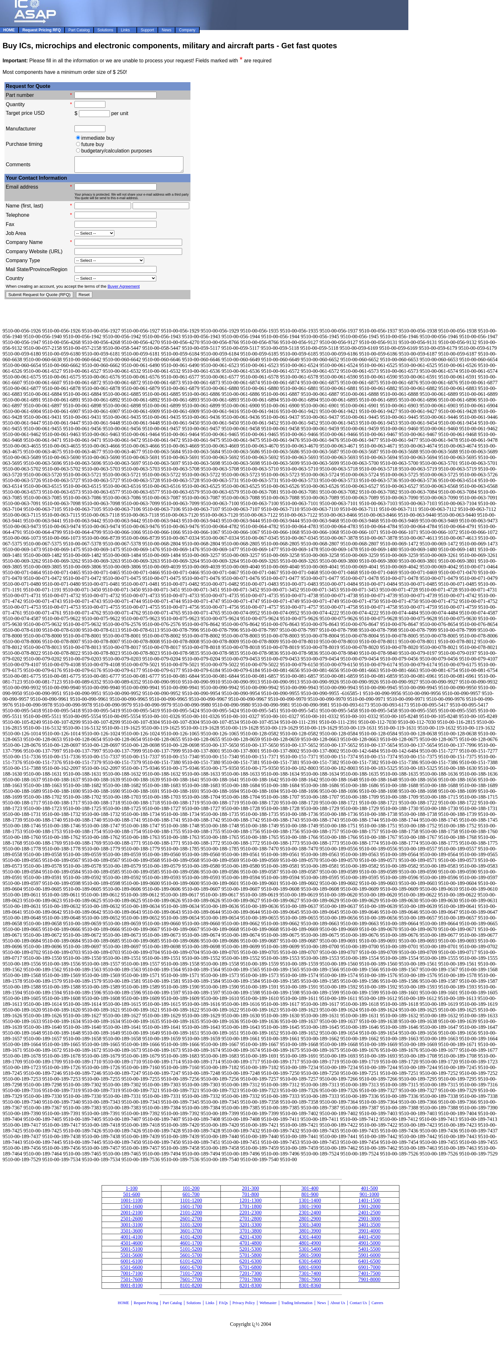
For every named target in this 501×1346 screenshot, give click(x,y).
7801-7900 (310, 1282)
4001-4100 (131, 1239)
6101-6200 (191, 1264)
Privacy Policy (244, 1305)
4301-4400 (310, 1239)
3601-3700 (191, 1233)
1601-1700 (191, 1209)
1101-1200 (191, 1203)
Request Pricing (146, 1305)
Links (209, 1305)
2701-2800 (250, 1221)
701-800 (250, 1197)
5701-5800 (250, 1258)
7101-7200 (191, 1276)
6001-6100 (131, 1264)
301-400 (309, 1191)
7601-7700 (191, 1282)
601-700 (190, 1197)
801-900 (309, 1197)
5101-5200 (191, 1252)
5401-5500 (369, 1252)
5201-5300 (250, 1252)
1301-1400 (310, 1203)
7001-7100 (131, 1276)
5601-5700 (191, 1258)
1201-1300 (250, 1203)
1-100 (131, 1191)
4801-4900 (310, 1245)
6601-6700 (191, 1270)
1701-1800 (250, 1209)
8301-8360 (310, 1288)
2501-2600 (131, 1221)
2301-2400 (310, 1215)
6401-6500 (369, 1264)
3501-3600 (131, 1233)
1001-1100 (132, 1203)
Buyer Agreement (124, 289)
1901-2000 (369, 1209)
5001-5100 (131, 1252)
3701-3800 (250, 1233)
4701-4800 (250, 1245)
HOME (123, 1305)
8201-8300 (250, 1288)
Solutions (193, 1305)
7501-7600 (131, 1282)
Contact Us (359, 1305)
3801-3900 (310, 1233)
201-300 (250, 1191)
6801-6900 (310, 1270)
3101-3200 (191, 1227)
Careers (377, 1305)
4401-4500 (369, 1239)
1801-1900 (310, 1209)
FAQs (223, 1305)
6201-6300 (250, 1264)
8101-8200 (191, 1288)
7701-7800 (250, 1282)
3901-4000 (369, 1233)
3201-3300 (250, 1227)
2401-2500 (369, 1215)
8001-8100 (131, 1288)
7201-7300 (250, 1276)
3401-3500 (369, 1227)
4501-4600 (131, 1245)
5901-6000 (369, 1258)
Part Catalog (172, 1305)
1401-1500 (369, 1203)
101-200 (190, 1191)
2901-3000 (369, 1221)
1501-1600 (131, 1209)
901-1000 (369, 1197)
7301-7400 (310, 1276)
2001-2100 (131, 1215)
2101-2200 (191, 1215)
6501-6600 (131, 1270)
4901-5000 (369, 1245)
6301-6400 (310, 1264)
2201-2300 (250, 1215)
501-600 (131, 1197)
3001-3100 (131, 1227)
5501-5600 (131, 1258)
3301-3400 (310, 1227)
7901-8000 (369, 1282)
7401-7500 (369, 1276)
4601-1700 (191, 1245)
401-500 (369, 1191)
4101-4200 (191, 1239)
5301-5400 (310, 1252)
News (321, 1305)
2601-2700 (191, 1221)
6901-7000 (369, 1270)
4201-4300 (250, 1239)
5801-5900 (310, 1258)
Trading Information (296, 1305)
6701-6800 (250, 1270)
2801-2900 (310, 1221)
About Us (337, 1305)
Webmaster (268, 1305)
